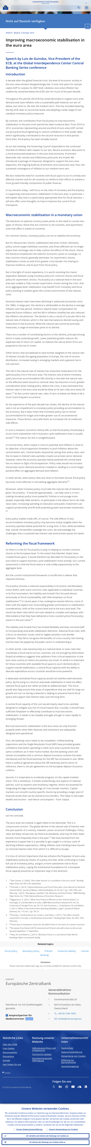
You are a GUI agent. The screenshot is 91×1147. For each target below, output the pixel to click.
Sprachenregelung (70, 1066)
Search (79, 7)
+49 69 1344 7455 (67, 1013)
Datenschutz (67, 1048)
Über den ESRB (10, 1044)
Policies (49, 951)
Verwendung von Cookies (73, 1056)
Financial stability (67, 951)
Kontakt (6, 1060)
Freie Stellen (9, 1048)
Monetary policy (30, 951)
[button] (86, 2)
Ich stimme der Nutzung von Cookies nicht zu (47, 1142)
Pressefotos (8, 1056)
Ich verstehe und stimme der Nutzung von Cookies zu (47, 1135)
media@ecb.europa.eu (69, 1018)
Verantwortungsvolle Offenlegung (42, 1059)
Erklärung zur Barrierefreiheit (68, 1061)
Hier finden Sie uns (12, 1064)
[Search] (44, 7)
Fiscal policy (11, 951)
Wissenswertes (10, 1052)
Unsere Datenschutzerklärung (29, 1128)
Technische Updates (42, 1054)
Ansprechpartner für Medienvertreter (19, 1017)
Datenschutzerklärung (71, 1052)
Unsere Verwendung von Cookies (63, 1128)
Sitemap (7, 1073)
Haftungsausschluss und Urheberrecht (44, 1049)
